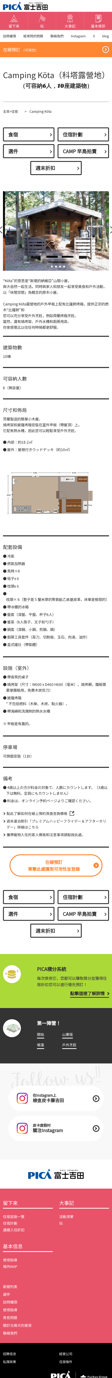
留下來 (10, 1208)
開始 (40, 1038)
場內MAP (10, 1272)
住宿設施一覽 (13, 1221)
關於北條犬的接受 (17, 1330)
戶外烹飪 (69, 1048)
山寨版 (67, 1038)
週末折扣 (46, 170)
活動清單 (66, 1221)
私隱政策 (10, 1367)
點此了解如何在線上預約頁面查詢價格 (37, 815)
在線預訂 (21, 50)
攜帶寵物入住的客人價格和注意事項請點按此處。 (46, 836)
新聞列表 (10, 1292)
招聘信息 (10, 1359)
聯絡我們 (57, 36)
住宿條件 (66, 1367)
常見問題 (10, 1323)
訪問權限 (10, 36)
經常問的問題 (33, 36)
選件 (13, 153)
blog (105, 36)
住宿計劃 (73, 135)
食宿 (13, 135)
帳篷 (40, 1048)
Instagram (79, 36)
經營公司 (66, 1359)
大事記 (66, 1208)
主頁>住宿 (11, 112)
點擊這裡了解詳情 (87, 997)
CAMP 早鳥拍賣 (80, 153)
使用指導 (10, 1265)
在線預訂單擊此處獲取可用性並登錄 (54, 868)
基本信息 (13, 1252)
